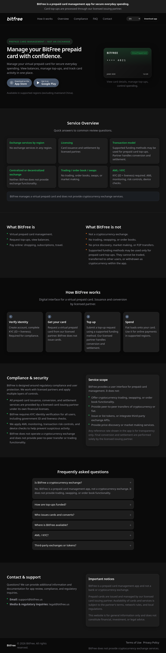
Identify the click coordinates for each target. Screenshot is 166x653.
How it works (45, 18)
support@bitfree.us (30, 599)
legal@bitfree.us (59, 604)
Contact (107, 18)
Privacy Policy (151, 642)
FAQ (95, 18)
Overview (63, 18)
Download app (150, 18)
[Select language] (134, 19)
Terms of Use (133, 642)
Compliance (81, 18)
